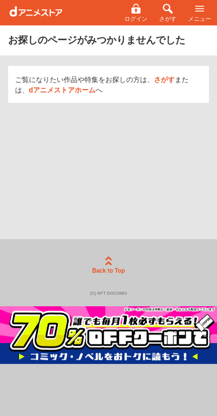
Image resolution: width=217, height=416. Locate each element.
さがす (164, 80)
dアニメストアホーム (62, 90)
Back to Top (108, 265)
